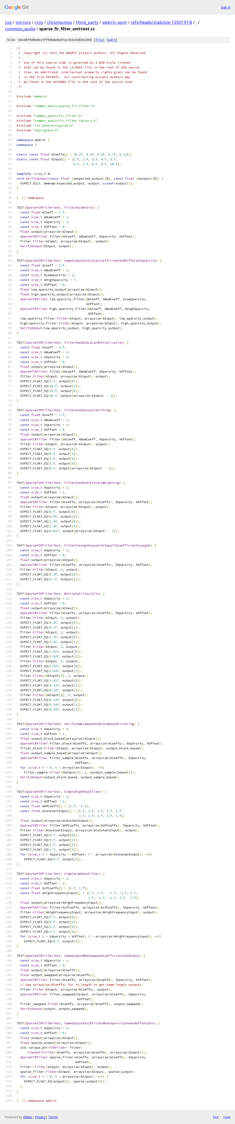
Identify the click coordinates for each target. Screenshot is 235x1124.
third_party (87, 22)
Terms (53, 1117)
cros (39, 22)
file (99, 40)
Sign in (225, 7)
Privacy (40, 1117)
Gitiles (27, 1117)
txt (215, 1117)
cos (8, 22)
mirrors (23, 22)
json (226, 1117)
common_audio (20, 28)
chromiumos (59, 22)
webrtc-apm (114, 22)
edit (112, 40)
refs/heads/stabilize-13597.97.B (161, 22)
